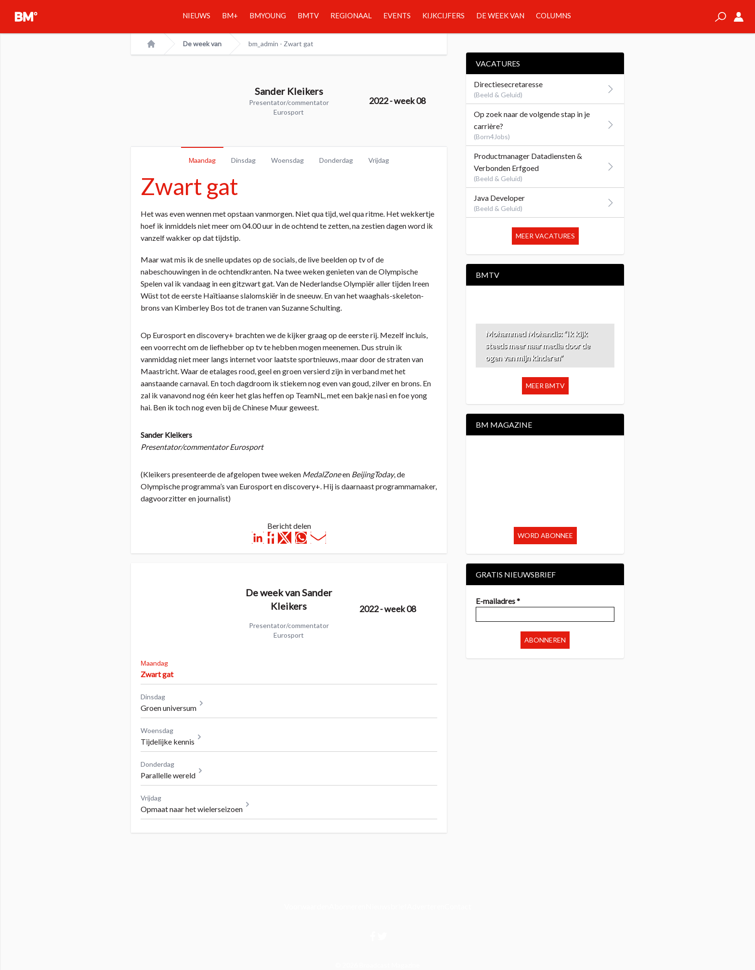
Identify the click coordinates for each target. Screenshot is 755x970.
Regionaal (351, 15)
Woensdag (287, 160)
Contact (457, 906)
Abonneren (545, 640)
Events (397, 15)
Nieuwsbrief (386, 906)
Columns (553, 15)
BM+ (230, 15)
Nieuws (196, 15)
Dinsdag (243, 160)
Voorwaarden (306, 906)
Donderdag (336, 160)
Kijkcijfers (443, 15)
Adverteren (425, 906)
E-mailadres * (498, 600)
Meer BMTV (545, 385)
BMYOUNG (267, 15)
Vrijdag (378, 160)
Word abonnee (545, 535)
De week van (500, 15)
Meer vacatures (545, 236)
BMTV (308, 15)
